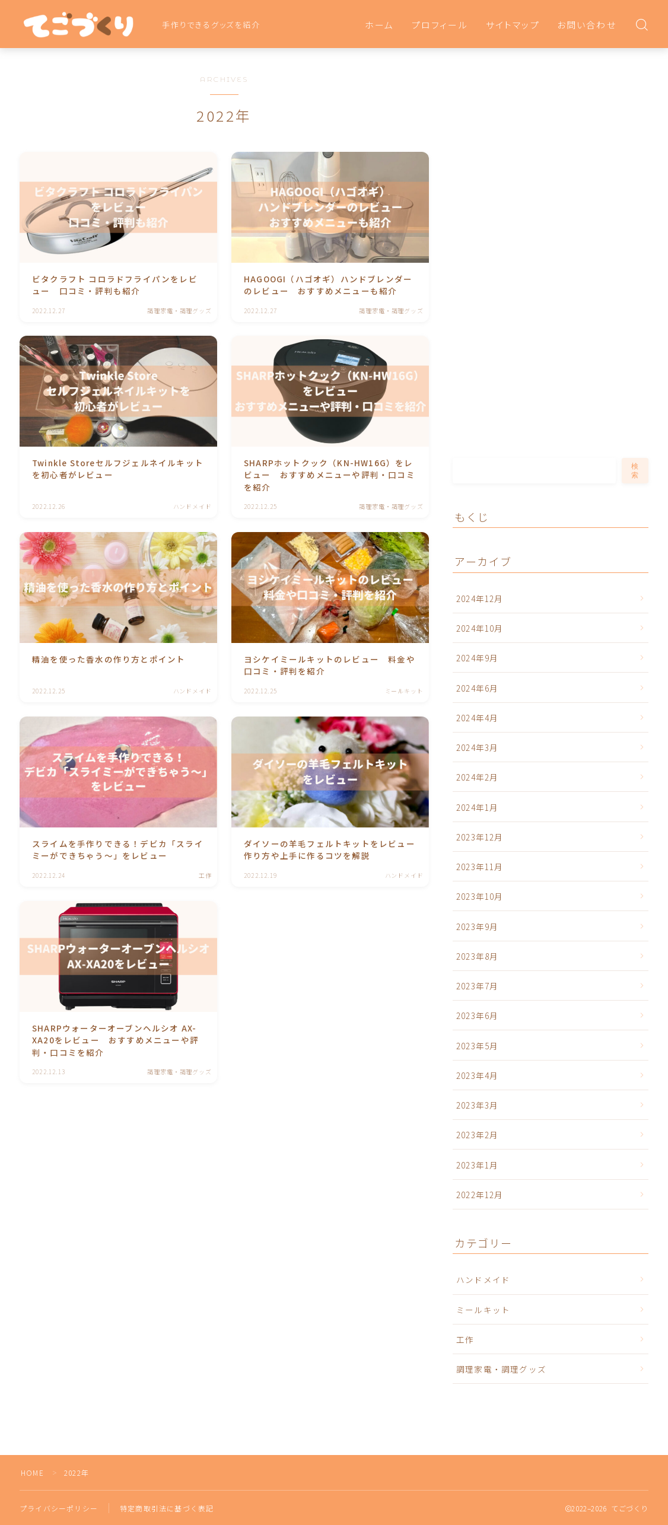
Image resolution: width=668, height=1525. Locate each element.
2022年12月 (480, 1195)
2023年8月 (477, 956)
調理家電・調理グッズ (501, 1369)
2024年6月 (477, 688)
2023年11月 (480, 867)
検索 (635, 471)
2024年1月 (477, 807)
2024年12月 (480, 598)
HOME (32, 1472)
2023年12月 (480, 837)
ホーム (379, 25)
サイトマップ (513, 25)
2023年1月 (477, 1165)
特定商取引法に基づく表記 (167, 1508)
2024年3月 (477, 747)
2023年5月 (477, 1046)
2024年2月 (477, 777)
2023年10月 (480, 896)
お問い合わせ (586, 25)
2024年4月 (477, 718)
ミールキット (483, 1310)
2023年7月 (477, 986)
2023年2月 (477, 1135)
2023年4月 (477, 1075)
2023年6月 (477, 1015)
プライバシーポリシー (59, 1508)
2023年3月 (477, 1105)
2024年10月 (480, 628)
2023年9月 (477, 926)
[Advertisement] (531, 262)
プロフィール (440, 25)
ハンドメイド (483, 1279)
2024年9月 (477, 658)
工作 (465, 1339)
